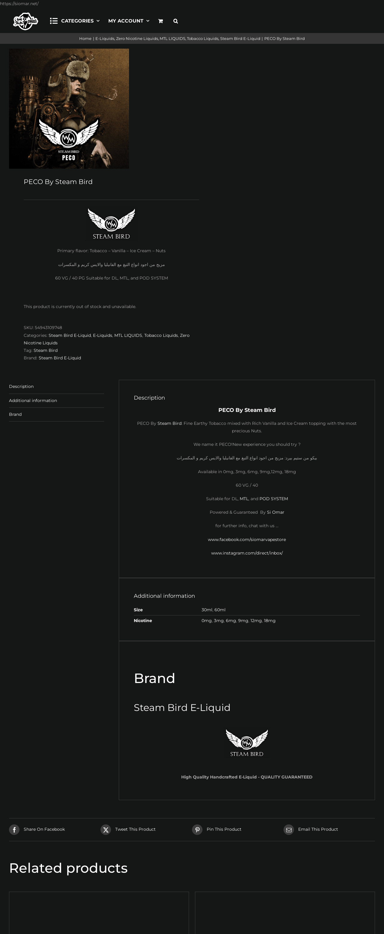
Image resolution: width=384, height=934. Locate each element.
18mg (270, 620)
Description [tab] (21, 386)
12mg (256, 620)
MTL (244, 498)
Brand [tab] (15, 414)
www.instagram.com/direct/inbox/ (247, 553)
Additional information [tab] (33, 400)
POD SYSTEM (274, 498)
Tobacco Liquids (161, 335)
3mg (219, 620)
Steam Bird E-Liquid (70, 335)
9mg (243, 620)
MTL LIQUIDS (128, 335)
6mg (231, 620)
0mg (207, 620)
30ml (207, 609)
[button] (175, 20)
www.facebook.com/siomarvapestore (247, 539)
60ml (220, 609)
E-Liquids (102, 335)
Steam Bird (46, 350)
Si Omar (275, 512)
